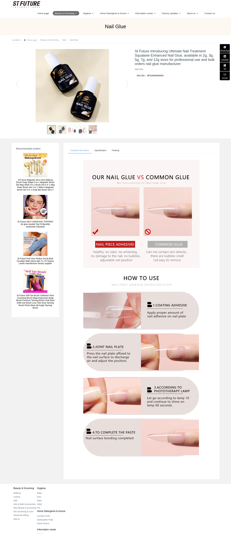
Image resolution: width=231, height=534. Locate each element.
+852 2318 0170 (176, 496)
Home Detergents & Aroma (97, 488)
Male (50, 501)
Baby (50, 493)
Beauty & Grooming (49, 40)
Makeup (17, 493)
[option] (72, 85)
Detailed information (80, 150)
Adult (50, 504)
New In (17, 519)
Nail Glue (74, 40)
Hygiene (52, 488)
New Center (122, 497)
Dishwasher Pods (91, 497)
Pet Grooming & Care (23, 512)
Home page (43, 13)
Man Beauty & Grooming (25, 508)
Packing (117, 150)
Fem (50, 497)
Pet (49, 508)
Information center (126, 488)
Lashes (17, 497)
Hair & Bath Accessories (25, 504)
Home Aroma (89, 501)
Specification (102, 150)
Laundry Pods (89, 493)
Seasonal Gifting (21, 515)
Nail (64, 40)
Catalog (120, 493)
